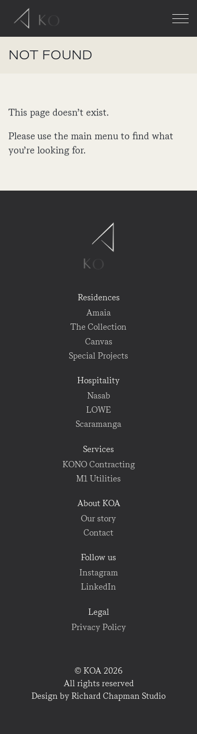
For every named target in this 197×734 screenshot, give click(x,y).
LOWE (98, 410)
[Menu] (180, 19)
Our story (98, 518)
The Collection (98, 327)
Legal (98, 612)
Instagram (98, 573)
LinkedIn (98, 587)
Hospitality (98, 380)
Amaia (98, 313)
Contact (98, 533)
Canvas (98, 342)
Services (98, 449)
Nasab (98, 396)
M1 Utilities (98, 479)
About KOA (98, 503)
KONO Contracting (99, 464)
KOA (39, 18)
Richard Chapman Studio (118, 696)
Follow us (98, 557)
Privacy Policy (98, 627)
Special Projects (98, 356)
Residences (99, 297)
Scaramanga (98, 424)
